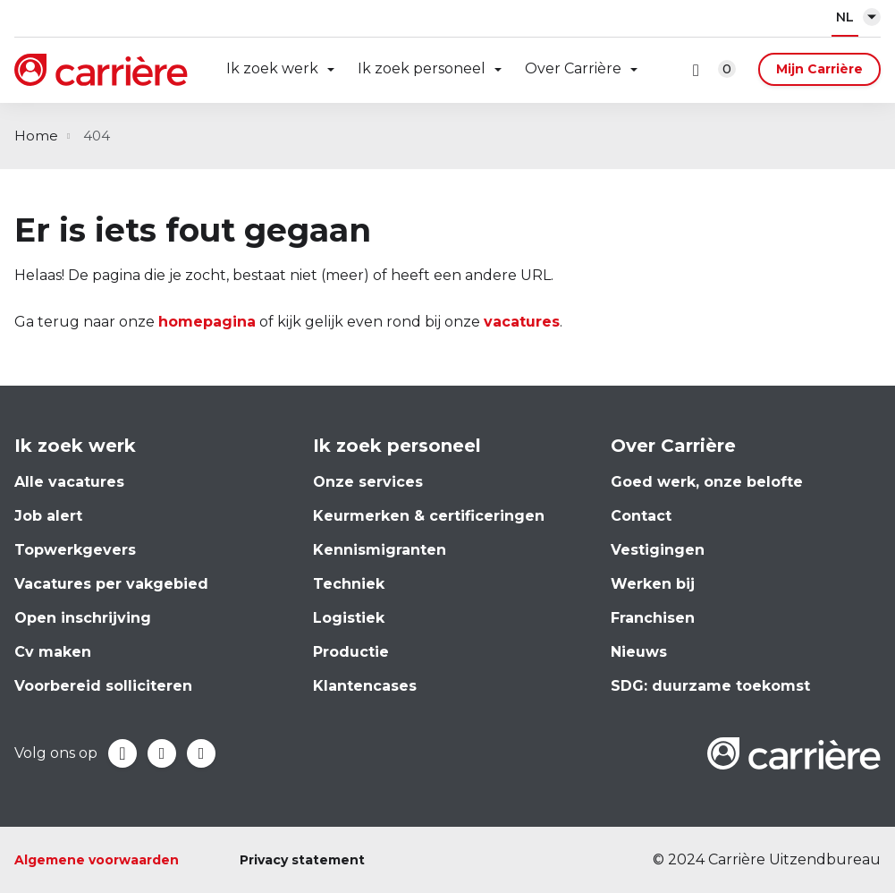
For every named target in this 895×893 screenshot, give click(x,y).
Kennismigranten (379, 549)
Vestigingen (658, 549)
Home (36, 135)
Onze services (368, 481)
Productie (351, 651)
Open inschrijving (82, 617)
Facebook (122, 753)
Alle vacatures (69, 481)
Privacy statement (302, 860)
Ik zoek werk (272, 68)
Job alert (48, 515)
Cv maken (52, 651)
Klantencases (365, 685)
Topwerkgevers (75, 549)
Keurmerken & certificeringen (429, 515)
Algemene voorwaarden (96, 860)
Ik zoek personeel (421, 68)
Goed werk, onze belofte (707, 481)
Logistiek (348, 617)
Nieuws (639, 651)
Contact (641, 515)
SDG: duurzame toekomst (710, 685)
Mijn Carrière (819, 69)
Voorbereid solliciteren (103, 685)
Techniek (348, 583)
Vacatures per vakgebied (111, 583)
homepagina (207, 321)
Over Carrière (573, 68)
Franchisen (653, 617)
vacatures (522, 321)
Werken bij (653, 583)
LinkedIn (162, 753)
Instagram (201, 753)
